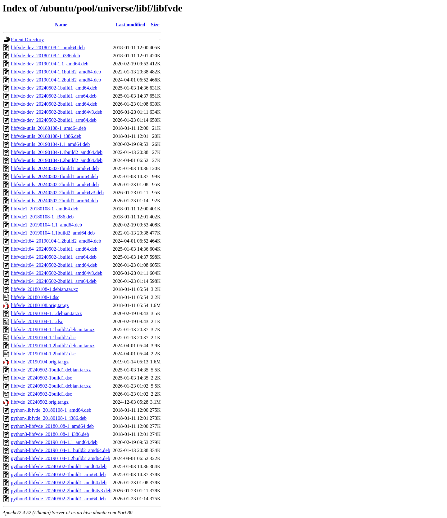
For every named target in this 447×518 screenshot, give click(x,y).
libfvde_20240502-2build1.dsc (41, 394)
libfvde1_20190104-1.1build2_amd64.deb (53, 232)
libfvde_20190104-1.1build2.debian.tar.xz (52, 329)
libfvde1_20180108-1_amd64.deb (44, 208)
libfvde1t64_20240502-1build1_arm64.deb (54, 257)
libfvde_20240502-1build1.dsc (41, 377)
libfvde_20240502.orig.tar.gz (40, 402)
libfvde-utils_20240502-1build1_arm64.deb (54, 176)
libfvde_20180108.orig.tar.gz (40, 305)
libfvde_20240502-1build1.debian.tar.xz (51, 369)
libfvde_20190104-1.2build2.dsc (43, 353)
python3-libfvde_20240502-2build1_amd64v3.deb (61, 490)
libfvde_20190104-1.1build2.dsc (43, 337)
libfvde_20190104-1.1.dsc (37, 321)
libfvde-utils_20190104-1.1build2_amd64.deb (56, 152)
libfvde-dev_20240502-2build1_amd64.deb (54, 104)
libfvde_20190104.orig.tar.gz (40, 361)
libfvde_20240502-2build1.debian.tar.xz (51, 385)
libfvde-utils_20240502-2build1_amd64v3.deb (57, 192)
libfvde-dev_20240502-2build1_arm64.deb (54, 120)
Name (61, 24)
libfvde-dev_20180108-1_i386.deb (45, 55)
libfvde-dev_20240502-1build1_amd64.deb (54, 87)
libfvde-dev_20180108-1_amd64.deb (48, 47)
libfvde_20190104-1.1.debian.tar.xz (46, 313)
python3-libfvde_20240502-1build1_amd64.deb (58, 466)
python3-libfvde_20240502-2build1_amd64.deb (58, 482)
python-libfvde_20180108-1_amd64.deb (51, 410)
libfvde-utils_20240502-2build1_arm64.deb (54, 200)
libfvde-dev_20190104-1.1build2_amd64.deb (56, 71)
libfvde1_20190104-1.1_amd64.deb (46, 224)
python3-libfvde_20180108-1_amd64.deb (52, 426)
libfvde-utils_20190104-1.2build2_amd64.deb (56, 160)
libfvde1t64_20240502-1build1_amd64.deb (54, 249)
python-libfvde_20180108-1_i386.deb (49, 418)
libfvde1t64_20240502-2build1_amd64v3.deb (56, 273)
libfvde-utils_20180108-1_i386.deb (46, 136)
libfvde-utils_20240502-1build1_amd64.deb (55, 168)
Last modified (130, 24)
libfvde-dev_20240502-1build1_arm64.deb (54, 96)
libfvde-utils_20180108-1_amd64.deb (48, 128)
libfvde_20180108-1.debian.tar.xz (44, 289)
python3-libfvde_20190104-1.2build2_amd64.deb (60, 458)
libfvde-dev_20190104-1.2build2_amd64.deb (56, 79)
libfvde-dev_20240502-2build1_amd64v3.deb (56, 112)
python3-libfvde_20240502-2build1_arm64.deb (58, 498)
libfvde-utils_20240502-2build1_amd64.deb (55, 184)
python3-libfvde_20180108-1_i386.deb (50, 434)
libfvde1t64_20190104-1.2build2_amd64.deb (56, 241)
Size (155, 24)
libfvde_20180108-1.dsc (35, 297)
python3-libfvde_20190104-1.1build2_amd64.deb (60, 450)
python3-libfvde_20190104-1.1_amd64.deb (54, 442)
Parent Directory (27, 39)
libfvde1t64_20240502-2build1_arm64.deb (54, 281)
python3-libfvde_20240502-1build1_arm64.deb (58, 474)
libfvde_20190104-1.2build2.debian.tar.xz (52, 345)
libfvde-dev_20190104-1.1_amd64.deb (49, 63)
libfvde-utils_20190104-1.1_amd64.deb (50, 144)
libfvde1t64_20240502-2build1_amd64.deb (54, 265)
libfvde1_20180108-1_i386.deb (42, 216)
